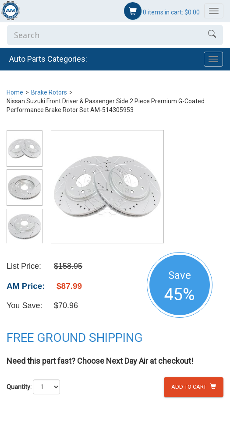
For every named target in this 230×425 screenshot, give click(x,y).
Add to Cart (193, 386)
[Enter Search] (104, 35)
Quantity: (19, 386)
